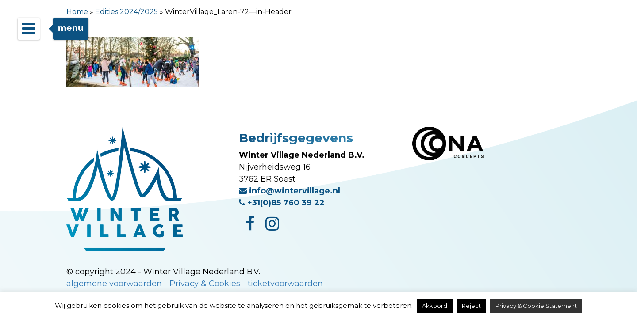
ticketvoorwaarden (285, 283)
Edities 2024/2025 (126, 12)
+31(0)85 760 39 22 (282, 203)
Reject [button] (471, 305)
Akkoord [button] (434, 305)
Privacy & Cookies (204, 283)
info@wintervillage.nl (289, 191)
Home (77, 12)
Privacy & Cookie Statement (536, 305)
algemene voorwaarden (114, 283)
